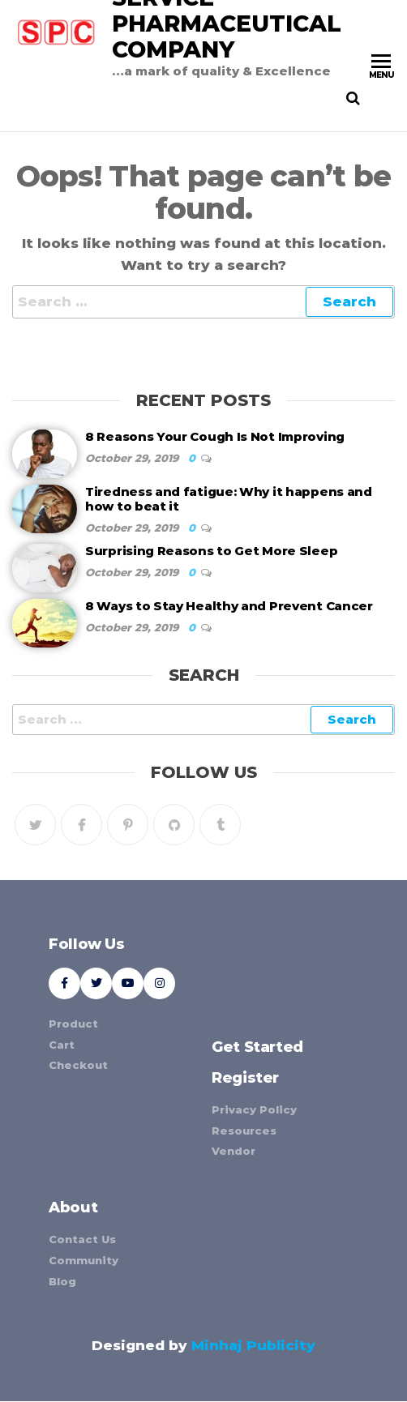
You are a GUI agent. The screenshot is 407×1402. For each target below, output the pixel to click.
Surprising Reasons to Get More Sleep (211, 550)
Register (245, 1078)
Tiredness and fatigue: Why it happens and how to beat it (228, 499)
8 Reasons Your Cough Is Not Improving (215, 436)
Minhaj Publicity (253, 1345)
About (73, 1207)
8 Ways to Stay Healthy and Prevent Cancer (229, 605)
